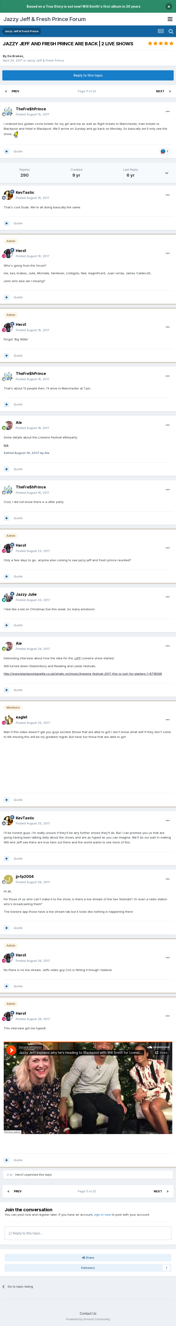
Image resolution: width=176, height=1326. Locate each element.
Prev (15, 91)
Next (160, 91)
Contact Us (88, 1313)
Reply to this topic (88, 75)
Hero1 (19, 1174)
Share (88, 1257)
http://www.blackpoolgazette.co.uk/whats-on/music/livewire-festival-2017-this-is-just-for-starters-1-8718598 (83, 673)
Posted (32, 114)
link (6, 445)
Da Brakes (15, 56)
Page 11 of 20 (87, 91)
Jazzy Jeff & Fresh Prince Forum (44, 19)
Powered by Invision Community (88, 1319)
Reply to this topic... (25, 1233)
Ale (19, 422)
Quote (18, 151)
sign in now (102, 1214)
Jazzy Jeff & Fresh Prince (45, 60)
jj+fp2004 (25, 876)
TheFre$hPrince (31, 109)
